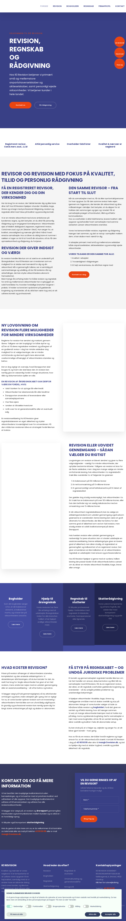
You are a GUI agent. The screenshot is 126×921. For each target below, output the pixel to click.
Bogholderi (72, 6)
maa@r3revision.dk (108, 742)
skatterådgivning (35, 822)
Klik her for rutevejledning (107, 882)
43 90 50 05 (82, 742)
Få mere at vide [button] (16, 914)
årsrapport (42, 811)
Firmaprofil (105, 6)
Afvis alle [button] (92, 914)
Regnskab (89, 6)
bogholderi (98, 707)
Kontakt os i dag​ (79, 274)
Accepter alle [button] (110, 914)
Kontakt (120, 6)
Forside (44, 6)
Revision (57, 6)
